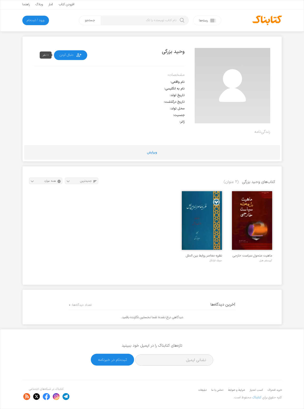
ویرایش (152, 152)
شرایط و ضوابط (236, 390)
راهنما (26, 4)
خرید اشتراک (275, 390)
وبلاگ (39, 4)
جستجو (90, 20)
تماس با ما (217, 390)
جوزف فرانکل (215, 260)
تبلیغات (202, 390)
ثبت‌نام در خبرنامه (112, 360)
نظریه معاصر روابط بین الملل (204, 255)
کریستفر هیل (265, 260)
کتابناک (256, 397)
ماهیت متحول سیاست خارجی (252, 255)
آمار (50, 4)
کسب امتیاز (256, 390)
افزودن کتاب (66, 4)
